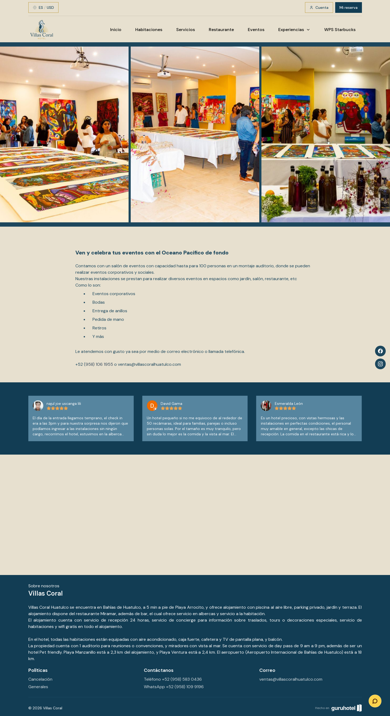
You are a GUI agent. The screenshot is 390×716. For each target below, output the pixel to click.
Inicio (115, 29)
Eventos (256, 29)
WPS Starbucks (340, 29)
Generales (38, 687)
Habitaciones (148, 29)
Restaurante (221, 29)
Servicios (185, 29)
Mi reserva (348, 7)
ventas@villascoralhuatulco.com (149, 364)
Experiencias (294, 29)
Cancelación (40, 679)
